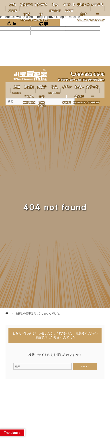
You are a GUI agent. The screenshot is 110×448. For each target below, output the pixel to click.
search (85, 366)
